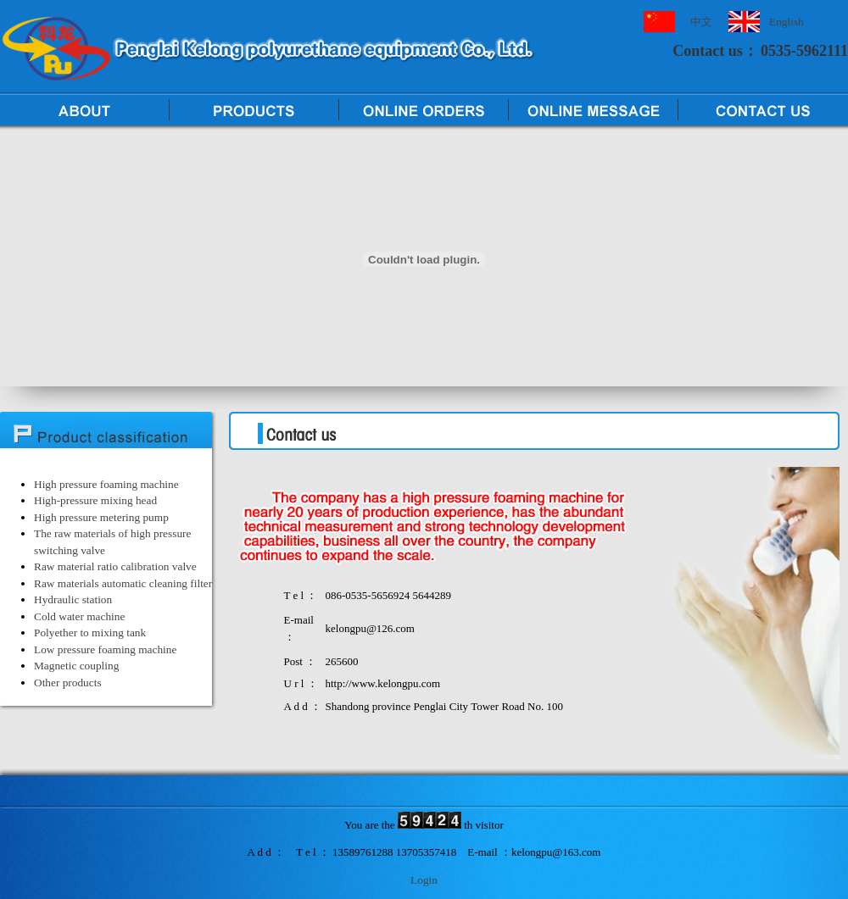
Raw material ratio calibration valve (115, 566)
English (786, 21)
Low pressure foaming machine (105, 649)
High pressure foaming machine (106, 484)
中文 (701, 21)
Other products (68, 682)
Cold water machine (79, 616)
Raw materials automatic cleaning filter (123, 583)
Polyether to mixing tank (90, 632)
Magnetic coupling (76, 665)
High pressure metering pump (101, 517)
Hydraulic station (73, 599)
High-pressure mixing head (95, 500)
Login (424, 880)
